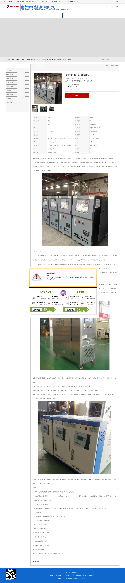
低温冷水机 (10, 78)
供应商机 (27, 16)
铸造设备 (89, 81)
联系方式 (98, 16)
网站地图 (83, 578)
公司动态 (70, 16)
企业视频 (41, 16)
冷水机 (8, 70)
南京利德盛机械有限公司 (79, 575)
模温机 (8, 98)
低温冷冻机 (10, 94)
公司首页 (13, 16)
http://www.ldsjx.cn (37, 561)
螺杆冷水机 (10, 74)
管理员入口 (78, 578)
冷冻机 (8, 90)
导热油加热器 (10, 102)
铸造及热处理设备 (80, 81)
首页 (110, 65)
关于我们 (55, 16)
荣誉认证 (84, 16)
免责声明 (72, 578)
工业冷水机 (10, 82)
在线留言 (77, 95)
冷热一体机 (10, 86)
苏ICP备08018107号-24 (67, 575)
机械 (73, 81)
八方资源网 (67, 578)
